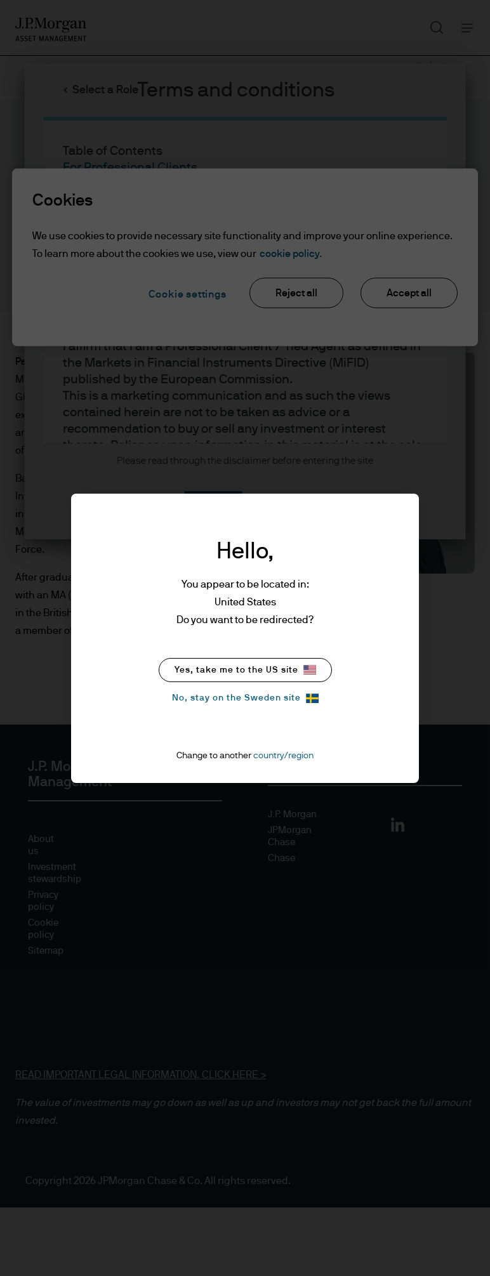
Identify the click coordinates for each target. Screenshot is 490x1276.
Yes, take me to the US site (245, 669)
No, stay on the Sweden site (245, 698)
